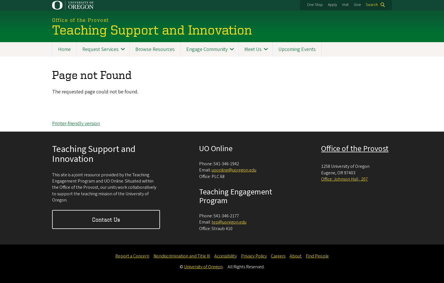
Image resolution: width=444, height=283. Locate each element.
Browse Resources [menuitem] (155, 49)
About (296, 256)
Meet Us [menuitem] (253, 49)
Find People (317, 256)
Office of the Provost (354, 148)
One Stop (315, 5)
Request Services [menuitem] (100, 49)
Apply (332, 5)
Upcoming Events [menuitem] (297, 49)
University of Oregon (203, 267)
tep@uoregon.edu (229, 222)
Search (372, 5)
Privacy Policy (254, 256)
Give (357, 5)
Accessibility (225, 256)
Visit (345, 5)
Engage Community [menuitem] (207, 49)
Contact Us (106, 219)
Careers (278, 256)
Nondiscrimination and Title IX (181, 256)
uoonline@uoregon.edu (234, 170)
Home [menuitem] (64, 49)
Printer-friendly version (76, 123)
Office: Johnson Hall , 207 (344, 179)
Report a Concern (132, 256)
